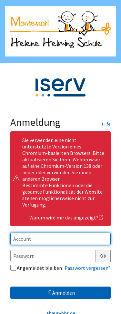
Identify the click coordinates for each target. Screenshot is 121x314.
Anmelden (60, 292)
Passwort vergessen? (88, 268)
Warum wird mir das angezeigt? (66, 217)
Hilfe (106, 124)
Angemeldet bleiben (36, 268)
